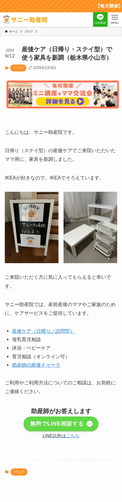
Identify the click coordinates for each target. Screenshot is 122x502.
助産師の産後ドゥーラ (36, 365)
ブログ (18, 68)
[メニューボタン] (115, 19)
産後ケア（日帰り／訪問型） (43, 331)
